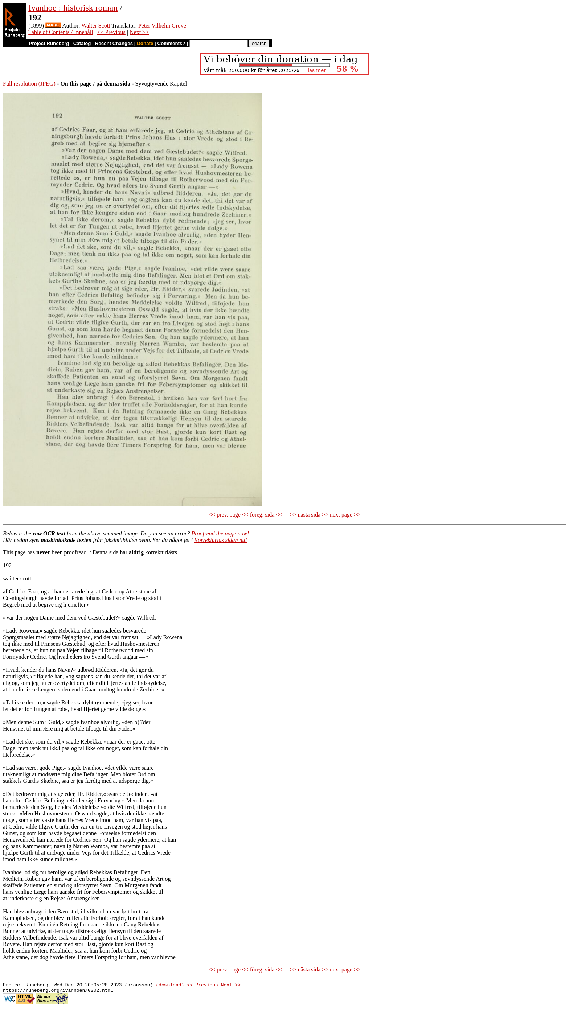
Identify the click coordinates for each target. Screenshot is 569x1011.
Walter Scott (95, 25)
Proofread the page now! (220, 533)
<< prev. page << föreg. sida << (245, 514)
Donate (145, 43)
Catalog (82, 43)
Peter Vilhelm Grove (162, 25)
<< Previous (111, 32)
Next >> (139, 32)
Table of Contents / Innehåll (60, 32)
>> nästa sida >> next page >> (325, 514)
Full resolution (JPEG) (29, 84)
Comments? (171, 43)
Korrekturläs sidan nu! (220, 540)
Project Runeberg (49, 43)
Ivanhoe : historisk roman (73, 7)
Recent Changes (114, 43)
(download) (170, 985)
